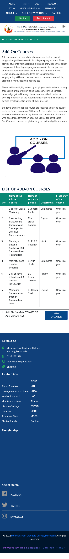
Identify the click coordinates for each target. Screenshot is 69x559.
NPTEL (34, 411)
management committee (15, 391)
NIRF (26, 4)
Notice (22, 18)
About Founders (10, 386)
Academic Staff (10, 416)
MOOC (34, 416)
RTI (12, 8)
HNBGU (34, 391)
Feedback (36, 421)
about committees (11, 401)
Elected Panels (9, 421)
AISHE (13, 4)
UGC (38, 4)
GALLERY (56, 13)
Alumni (34, 401)
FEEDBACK (51, 8)
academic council (11, 396)
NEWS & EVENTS (30, 8)
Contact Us (34, 39)
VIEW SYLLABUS (56, 315)
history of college (10, 406)
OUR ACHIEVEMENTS (34, 13)
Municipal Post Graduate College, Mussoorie (33, 535)
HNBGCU (52, 4)
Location (6, 411)
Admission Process (17, 39)
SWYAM (35, 406)
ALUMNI (11, 13)
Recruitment (43, 18)
